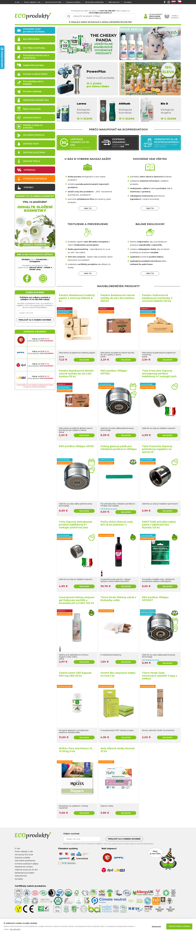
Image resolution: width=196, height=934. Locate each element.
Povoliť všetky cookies (179, 926)
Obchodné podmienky (94, 2)
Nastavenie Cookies (24, 867)
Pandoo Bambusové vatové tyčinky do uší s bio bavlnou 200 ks (117, 298)
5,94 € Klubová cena (150, 660)
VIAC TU (88, 208)
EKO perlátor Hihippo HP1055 (113, 372)
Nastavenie (156, 926)
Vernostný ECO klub (53, 2)
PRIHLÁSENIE (154, 16)
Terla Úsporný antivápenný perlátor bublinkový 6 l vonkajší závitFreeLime (75, 524)
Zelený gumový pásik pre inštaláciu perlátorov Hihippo (118, 448)
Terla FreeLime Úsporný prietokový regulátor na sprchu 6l (157, 449)
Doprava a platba (73, 2)
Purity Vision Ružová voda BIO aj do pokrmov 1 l (116, 523)
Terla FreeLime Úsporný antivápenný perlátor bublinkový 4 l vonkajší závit (159, 373)
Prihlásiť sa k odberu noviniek (35, 320)
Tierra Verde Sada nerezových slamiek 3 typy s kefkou (159, 675)
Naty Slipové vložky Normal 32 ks (117, 750)
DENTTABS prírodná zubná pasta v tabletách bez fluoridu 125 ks (159, 524)
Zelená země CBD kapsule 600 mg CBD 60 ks (75, 674)
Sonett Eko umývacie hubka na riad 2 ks (117, 674)
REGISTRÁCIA (155, 18)
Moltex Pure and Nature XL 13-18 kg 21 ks (76, 750)
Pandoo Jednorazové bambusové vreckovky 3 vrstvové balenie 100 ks (157, 298)
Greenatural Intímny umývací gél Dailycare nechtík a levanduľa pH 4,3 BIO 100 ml (76, 600)
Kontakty (128, 2)
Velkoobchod (113, 2)
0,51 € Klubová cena (108, 509)
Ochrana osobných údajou (26, 864)
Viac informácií (15, 929)
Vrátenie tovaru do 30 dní (26, 870)
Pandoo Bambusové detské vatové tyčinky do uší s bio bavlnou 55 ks (76, 373)
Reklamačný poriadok (24, 873)
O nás (17, 2)
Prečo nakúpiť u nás (32, 2)
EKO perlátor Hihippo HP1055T (155, 599)
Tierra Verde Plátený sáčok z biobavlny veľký (118, 599)
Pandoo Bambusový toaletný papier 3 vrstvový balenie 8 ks (77, 298)
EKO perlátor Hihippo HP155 (76, 446)
